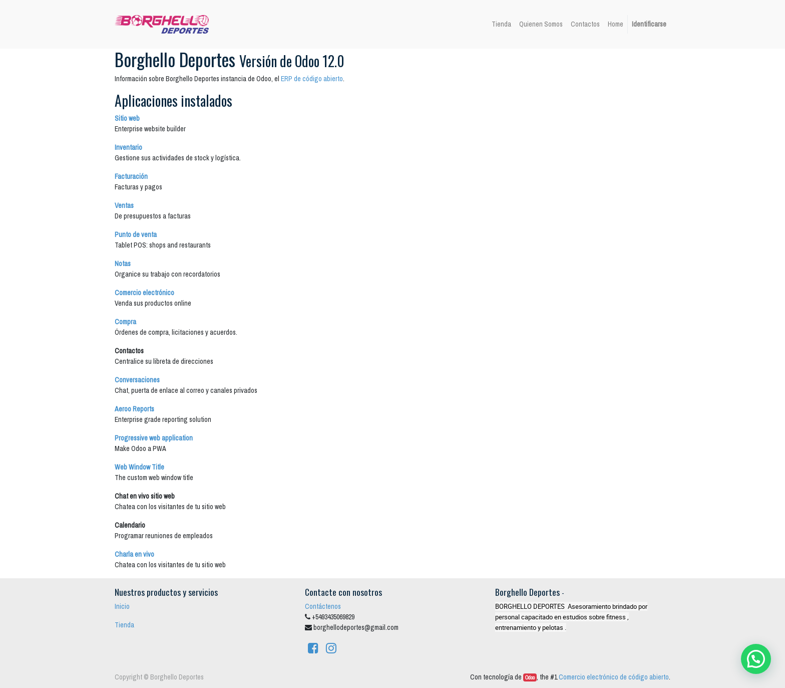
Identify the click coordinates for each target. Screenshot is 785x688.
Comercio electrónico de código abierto (614, 676)
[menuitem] (501, 24)
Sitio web (127, 118)
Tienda (124, 624)
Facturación (131, 176)
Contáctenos (323, 606)
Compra (125, 321)
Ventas (124, 205)
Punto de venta (136, 234)
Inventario (128, 147)
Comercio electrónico (144, 292)
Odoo (530, 677)
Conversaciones (137, 379)
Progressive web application (154, 437)
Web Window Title (139, 467)
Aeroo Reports (134, 408)
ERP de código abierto (312, 78)
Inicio (122, 606)
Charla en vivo (134, 554)
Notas (123, 263)
